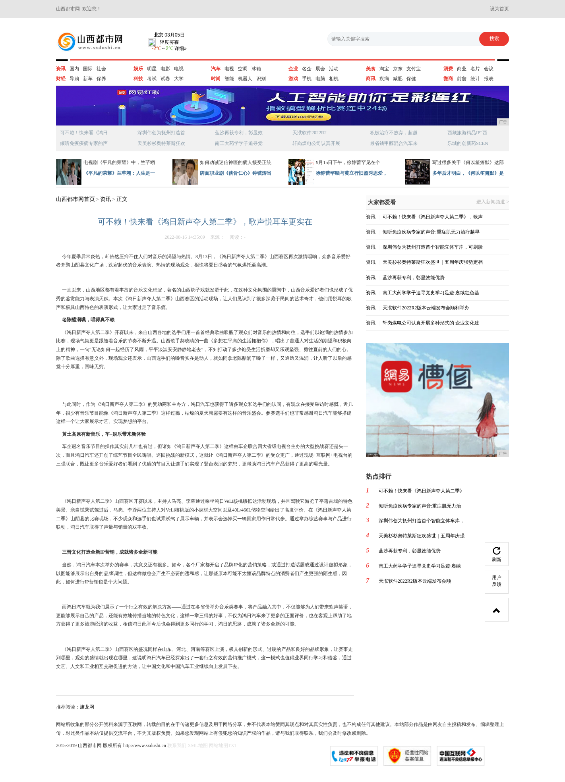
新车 (88, 78)
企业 (293, 68)
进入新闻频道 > (492, 202)
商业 (461, 68)
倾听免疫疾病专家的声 (84, 143)
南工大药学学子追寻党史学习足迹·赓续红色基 (431, 292)
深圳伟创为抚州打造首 (161, 132)
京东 (397, 68)
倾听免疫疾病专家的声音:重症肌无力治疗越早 (431, 232)
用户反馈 (496, 581)
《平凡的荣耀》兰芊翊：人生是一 (119, 173)
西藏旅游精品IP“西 (467, 132)
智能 (229, 78)
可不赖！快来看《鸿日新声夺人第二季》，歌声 (433, 217)
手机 (307, 78)
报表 (488, 78)
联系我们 (176, 745)
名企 (307, 68)
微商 (448, 78)
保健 (411, 78)
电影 (165, 68)
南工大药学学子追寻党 (239, 143)
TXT (232, 745)
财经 (61, 78)
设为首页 (499, 9)
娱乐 (138, 68)
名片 (475, 68)
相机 (334, 78)
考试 (152, 78)
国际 (88, 68)
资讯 (61, 68)
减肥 (397, 78)
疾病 (384, 78)
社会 (101, 68)
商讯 (370, 78)
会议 (488, 68)
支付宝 (413, 68)
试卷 (165, 78)
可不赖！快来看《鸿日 (84, 132)
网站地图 (218, 745)
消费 (448, 68)
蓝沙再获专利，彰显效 (239, 132)
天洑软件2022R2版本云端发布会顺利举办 (426, 308)
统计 (475, 78)
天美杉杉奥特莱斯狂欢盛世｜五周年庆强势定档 (433, 262)
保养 (101, 78)
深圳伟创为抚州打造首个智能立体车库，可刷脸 (433, 247)
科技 (138, 78)
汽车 (216, 68)
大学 (179, 78)
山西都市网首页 (75, 199)
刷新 (496, 554)
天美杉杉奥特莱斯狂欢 (161, 143)
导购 (74, 78)
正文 (122, 199)
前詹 (461, 78)
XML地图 (198, 745)
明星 (152, 68)
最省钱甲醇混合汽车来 (394, 143)
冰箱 (256, 68)
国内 (74, 68)
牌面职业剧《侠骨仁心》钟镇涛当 (235, 173)
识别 (261, 78)
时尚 (216, 78)
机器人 (245, 78)
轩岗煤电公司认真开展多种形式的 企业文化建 (431, 323)
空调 (243, 68)
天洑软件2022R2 (309, 132)
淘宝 (384, 68)
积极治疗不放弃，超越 (394, 132)
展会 (320, 68)
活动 (334, 68)
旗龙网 (87, 707)
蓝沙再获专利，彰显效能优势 (414, 277)
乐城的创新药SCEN (467, 143)
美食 (370, 68)
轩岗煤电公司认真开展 (316, 143)
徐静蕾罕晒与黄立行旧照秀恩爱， (351, 173)
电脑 (320, 78)
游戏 (293, 78)
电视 (179, 68)
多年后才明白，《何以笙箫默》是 (468, 173)
